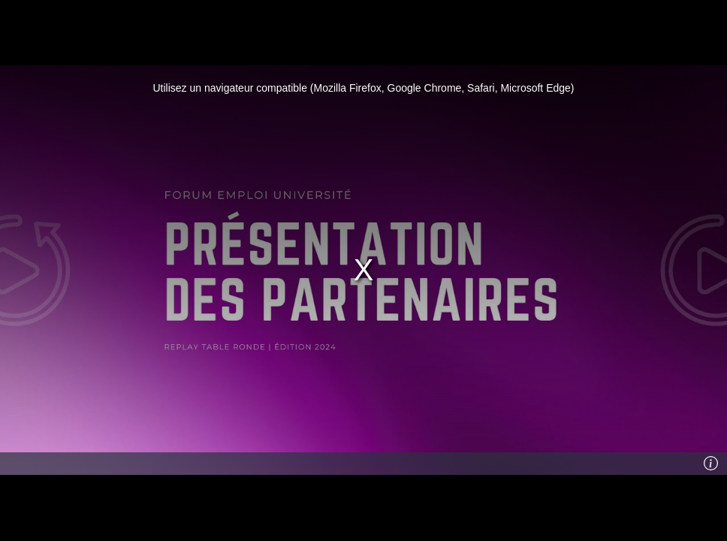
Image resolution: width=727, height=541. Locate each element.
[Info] (711, 463)
